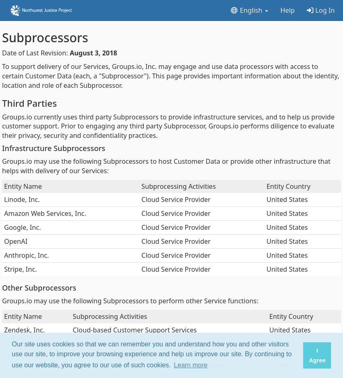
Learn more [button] (190, 365)
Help (288, 10)
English (249, 10)
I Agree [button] (317, 355)
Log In (321, 10)
